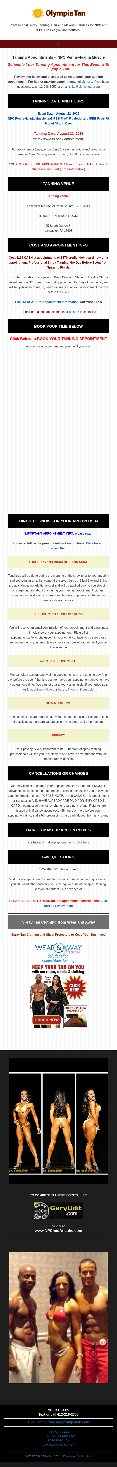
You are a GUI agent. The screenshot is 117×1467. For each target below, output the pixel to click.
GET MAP (82, 206)
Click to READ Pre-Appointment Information (46, 302)
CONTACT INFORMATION (58, 1444)
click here (85, 81)
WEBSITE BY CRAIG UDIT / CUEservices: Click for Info (58, 1456)
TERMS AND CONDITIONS (58, 1436)
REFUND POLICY (58, 1440)
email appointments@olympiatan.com (58, 1422)
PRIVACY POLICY (58, 1431)
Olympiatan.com (58, 13)
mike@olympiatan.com (84, 86)
